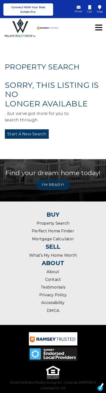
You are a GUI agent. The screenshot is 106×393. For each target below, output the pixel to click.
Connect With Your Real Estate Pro (28, 10)
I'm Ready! (53, 183)
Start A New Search (26, 134)
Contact (53, 279)
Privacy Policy (53, 295)
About (53, 271)
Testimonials (53, 287)
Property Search (53, 223)
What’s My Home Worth (53, 255)
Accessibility (53, 302)
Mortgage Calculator (53, 239)
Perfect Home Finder (53, 231)
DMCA (53, 310)
